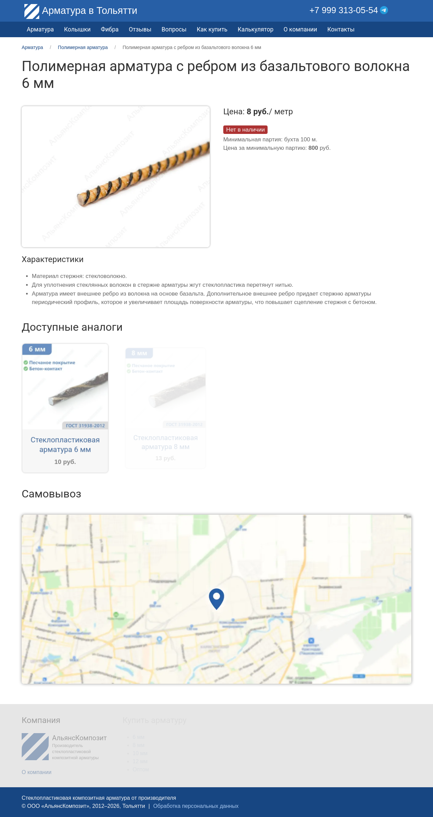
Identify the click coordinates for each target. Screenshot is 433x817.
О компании (300, 29)
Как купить (212, 29)
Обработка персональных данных (195, 806)
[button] (406, 10)
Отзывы (140, 29)
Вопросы (174, 29)
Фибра (110, 29)
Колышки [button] (77, 29)
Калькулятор (255, 29)
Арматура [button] (40, 29)
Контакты (341, 29)
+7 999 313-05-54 (344, 10)
